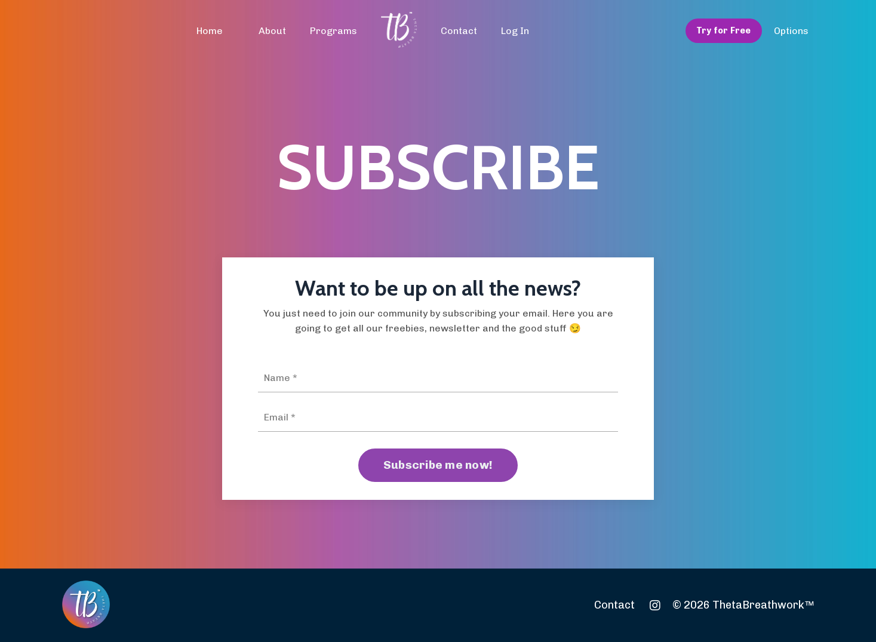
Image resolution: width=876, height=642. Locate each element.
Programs (333, 30)
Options (791, 30)
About (272, 30)
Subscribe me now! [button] (438, 465)
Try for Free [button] (723, 30)
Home (209, 30)
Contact (459, 30)
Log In (515, 30)
